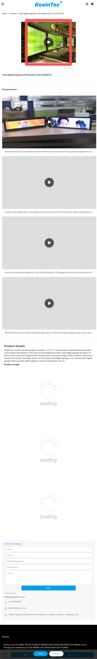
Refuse (56, 654)
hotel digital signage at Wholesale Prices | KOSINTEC (41, 13)
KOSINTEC (51, 350)
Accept (41, 654)
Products (13, 13)
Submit (48, 588)
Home (4, 13)
